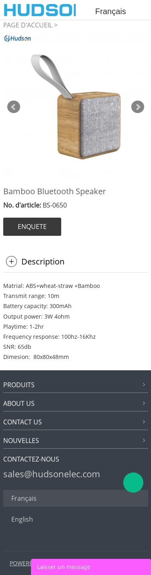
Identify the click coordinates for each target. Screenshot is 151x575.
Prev (13, 107)
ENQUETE (32, 226)
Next (137, 107)
